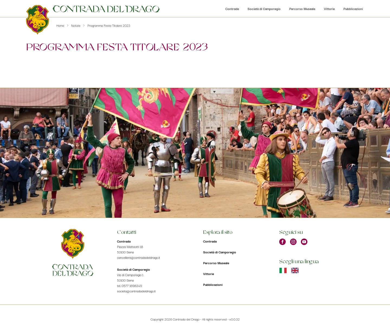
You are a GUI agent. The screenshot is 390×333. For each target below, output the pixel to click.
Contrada (232, 8)
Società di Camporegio (264, 8)
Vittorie (329, 8)
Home (60, 25)
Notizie (75, 25)
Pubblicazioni (353, 8)
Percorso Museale (302, 8)
